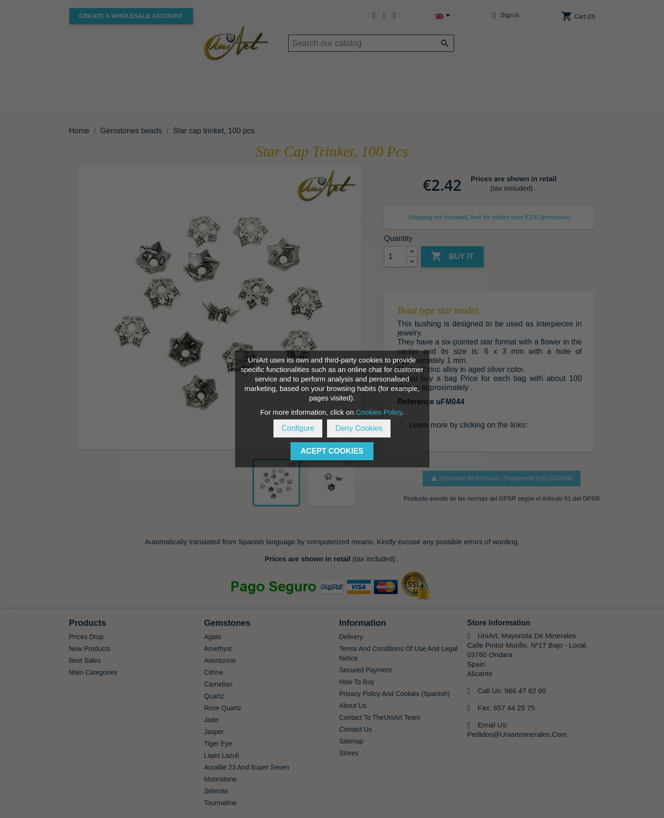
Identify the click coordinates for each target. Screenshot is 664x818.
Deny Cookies (358, 428)
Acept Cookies (331, 451)
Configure (298, 428)
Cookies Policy (379, 412)
